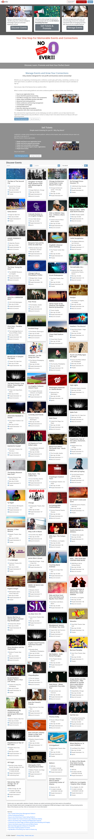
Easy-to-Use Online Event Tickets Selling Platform (21, 817)
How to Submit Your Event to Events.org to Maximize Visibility (25, 819)
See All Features (34, 119)
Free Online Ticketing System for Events (19, 827)
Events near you (29, 835)
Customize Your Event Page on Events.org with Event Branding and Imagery (29, 822)
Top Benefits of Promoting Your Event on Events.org (22, 829)
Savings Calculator (35, 156)
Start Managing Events (21, 119)
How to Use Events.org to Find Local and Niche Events (23, 824)
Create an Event (81, 2)
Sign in (90, 2)
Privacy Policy (20, 835)
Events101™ (71, 2)
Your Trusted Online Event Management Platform (21, 813)
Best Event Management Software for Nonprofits (21, 826)
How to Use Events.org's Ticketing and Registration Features (24, 820)
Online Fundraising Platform (16, 815)
